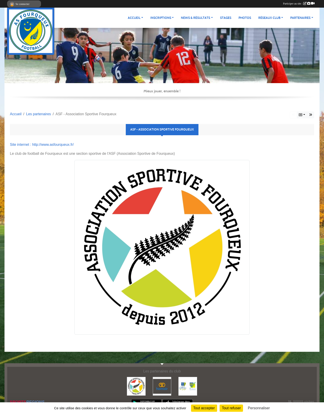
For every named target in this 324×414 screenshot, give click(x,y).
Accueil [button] (134, 18)
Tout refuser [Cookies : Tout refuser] (231, 408)
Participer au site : (299, 3)
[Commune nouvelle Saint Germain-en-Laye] (187, 386)
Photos (244, 18)
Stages (225, 18)
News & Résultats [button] (195, 18)
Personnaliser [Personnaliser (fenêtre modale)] (259, 408)
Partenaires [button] (300, 18)
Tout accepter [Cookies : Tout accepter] (204, 408)
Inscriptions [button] (160, 18)
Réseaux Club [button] (269, 18)
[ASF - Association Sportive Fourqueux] (136, 386)
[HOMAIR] (162, 386)
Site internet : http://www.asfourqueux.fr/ (42, 144)
